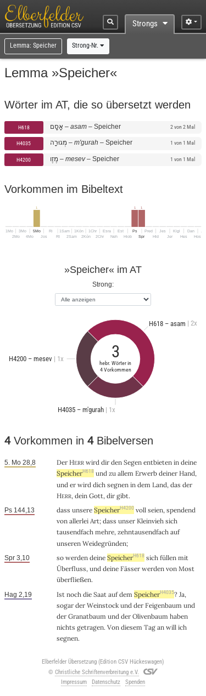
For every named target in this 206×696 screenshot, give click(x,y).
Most (186, 568)
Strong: (103, 284)
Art (94, 521)
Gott (96, 496)
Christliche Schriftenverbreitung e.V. (97, 672)
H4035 (23, 143)
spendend (181, 510)
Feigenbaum (163, 605)
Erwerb (146, 473)
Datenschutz (106, 682)
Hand (187, 473)
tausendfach (75, 532)
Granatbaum (87, 616)
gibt (122, 496)
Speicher (75, 473)
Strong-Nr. (88, 45)
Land (159, 485)
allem (125, 473)
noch (73, 594)
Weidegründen (104, 543)
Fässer (130, 568)
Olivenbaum (150, 616)
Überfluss (71, 568)
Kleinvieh (150, 521)
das (175, 485)
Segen (133, 462)
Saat (100, 594)
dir (105, 462)
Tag (149, 627)
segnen (118, 485)
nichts (66, 627)
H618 (24, 127)
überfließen (74, 579)
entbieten (157, 462)
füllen (168, 558)
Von (113, 627)
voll (141, 510)
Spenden (135, 682)
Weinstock (103, 605)
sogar (65, 605)
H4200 (23, 159)
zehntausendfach (143, 532)
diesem (131, 627)
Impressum (74, 682)
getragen (90, 627)
